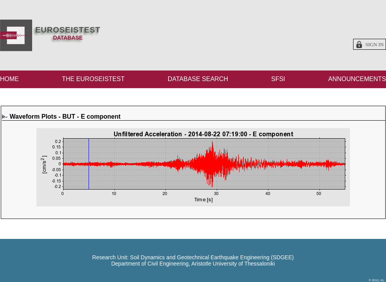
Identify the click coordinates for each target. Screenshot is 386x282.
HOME (9, 79)
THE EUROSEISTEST (93, 79)
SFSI (278, 79)
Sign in (374, 44)
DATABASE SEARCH (198, 79)
